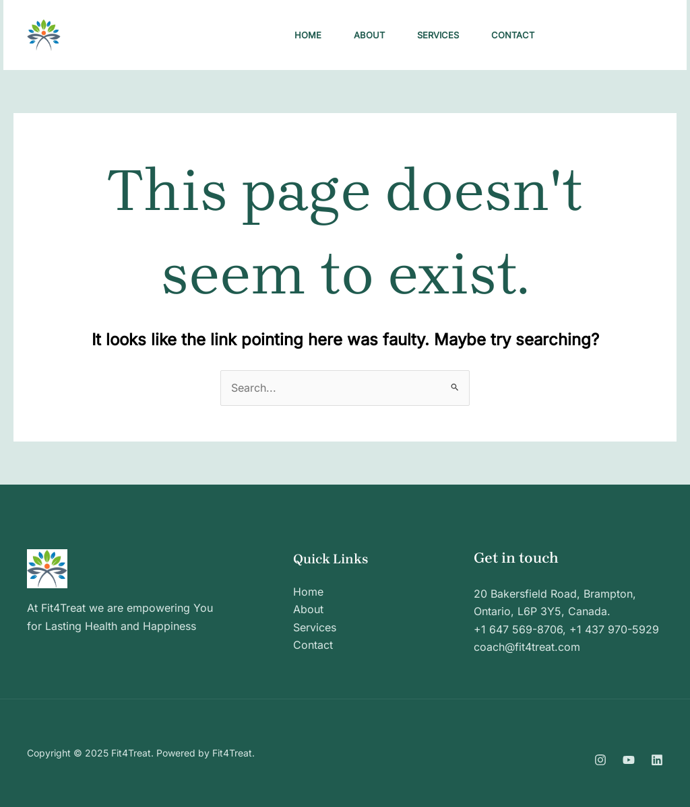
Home (307, 35)
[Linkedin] (657, 760)
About (369, 35)
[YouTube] (629, 760)
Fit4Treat (115, 35)
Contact (512, 35)
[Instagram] (600, 760)
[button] (613, 35)
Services (438, 35)
